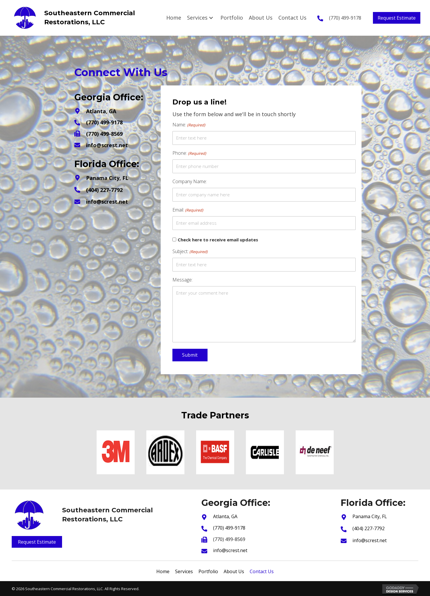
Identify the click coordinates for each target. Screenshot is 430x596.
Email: (187, 210)
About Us (234, 571)
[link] (173, 18)
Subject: (190, 251)
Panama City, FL (107, 177)
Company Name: (189, 181)
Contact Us (262, 571)
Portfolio (208, 571)
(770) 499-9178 (345, 18)
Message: (182, 279)
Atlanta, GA (101, 111)
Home (162, 571)
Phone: (189, 153)
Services (184, 571)
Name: (188, 124)
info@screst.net (107, 145)
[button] (396, 18)
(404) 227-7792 (104, 189)
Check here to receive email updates (218, 240)
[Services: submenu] (211, 17)
